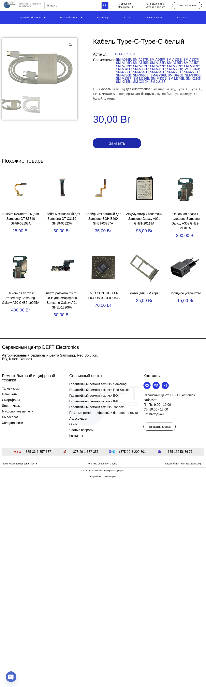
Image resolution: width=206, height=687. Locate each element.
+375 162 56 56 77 (155, 3)
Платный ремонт (71, 17)
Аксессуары (103, 17)
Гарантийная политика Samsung (183, 463)
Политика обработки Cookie (102, 463)
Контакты (182, 17)
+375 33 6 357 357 (155, 7)
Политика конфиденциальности (19, 463)
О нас (127, 17)
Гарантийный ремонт (32, 17)
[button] (70, 44)
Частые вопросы (154, 17)
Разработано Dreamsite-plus (103, 477)
